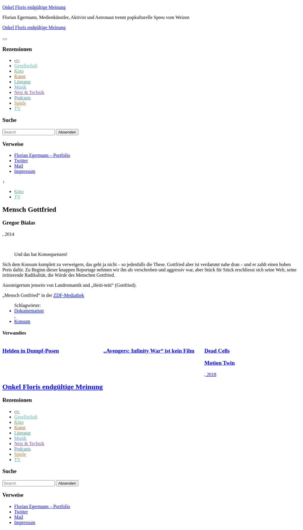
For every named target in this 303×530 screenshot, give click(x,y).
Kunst (19, 76)
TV (17, 108)
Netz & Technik (29, 92)
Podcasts (22, 97)
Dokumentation (29, 310)
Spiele (20, 103)
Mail (18, 165)
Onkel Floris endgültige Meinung (34, 7)
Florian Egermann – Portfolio (42, 155)
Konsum (22, 321)
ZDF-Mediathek (68, 295)
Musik (20, 87)
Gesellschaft (26, 65)
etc (17, 60)
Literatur (22, 81)
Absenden (67, 132)
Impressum (24, 171)
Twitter (21, 160)
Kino (19, 71)
